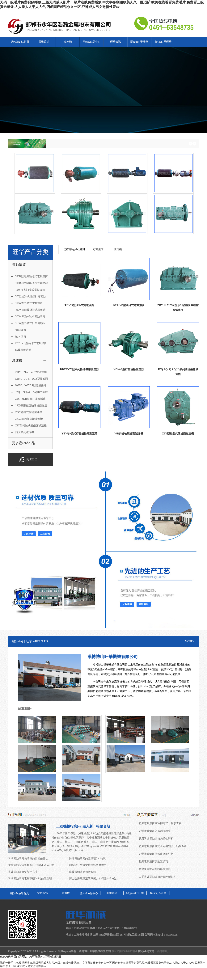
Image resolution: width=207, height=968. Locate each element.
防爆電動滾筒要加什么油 (22, 871)
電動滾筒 (44, 41)
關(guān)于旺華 (139, 41)
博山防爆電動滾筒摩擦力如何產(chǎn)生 (92, 878)
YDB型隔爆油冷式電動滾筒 (29, 276)
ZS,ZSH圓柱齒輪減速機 (27, 418)
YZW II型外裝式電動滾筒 (28, 316)
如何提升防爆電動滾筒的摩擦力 (88, 865)
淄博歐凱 (162, 951)
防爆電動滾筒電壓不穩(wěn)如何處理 (30, 878)
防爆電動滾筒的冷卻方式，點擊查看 (160, 823)
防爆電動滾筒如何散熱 (82, 871)
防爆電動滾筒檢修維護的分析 (156, 853)
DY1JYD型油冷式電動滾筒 (29, 343)
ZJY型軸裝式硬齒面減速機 (29, 425)
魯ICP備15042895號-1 (124, 951)
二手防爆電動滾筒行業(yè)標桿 (157, 876)
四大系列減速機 (22, 432)
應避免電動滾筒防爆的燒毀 (155, 869)
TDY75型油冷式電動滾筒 (28, 289)
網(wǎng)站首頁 (20, 41)
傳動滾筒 (18, 329)
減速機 (68, 41)
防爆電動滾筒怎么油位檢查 (155, 831)
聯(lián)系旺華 (163, 41)
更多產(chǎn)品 (23, 443)
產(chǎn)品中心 (92, 41)
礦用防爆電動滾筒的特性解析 (156, 838)
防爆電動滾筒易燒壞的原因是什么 (28, 858)
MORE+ (189, 641)
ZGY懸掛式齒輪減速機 (26, 412)
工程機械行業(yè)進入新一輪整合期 (83, 826)
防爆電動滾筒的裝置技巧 (153, 861)
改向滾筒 (18, 336)
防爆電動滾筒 (21, 350)
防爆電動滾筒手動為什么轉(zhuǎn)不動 (31, 865)
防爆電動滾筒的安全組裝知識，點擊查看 (163, 846)
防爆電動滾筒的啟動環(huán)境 (87, 858)
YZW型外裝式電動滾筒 (27, 303)
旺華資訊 (115, 41)
